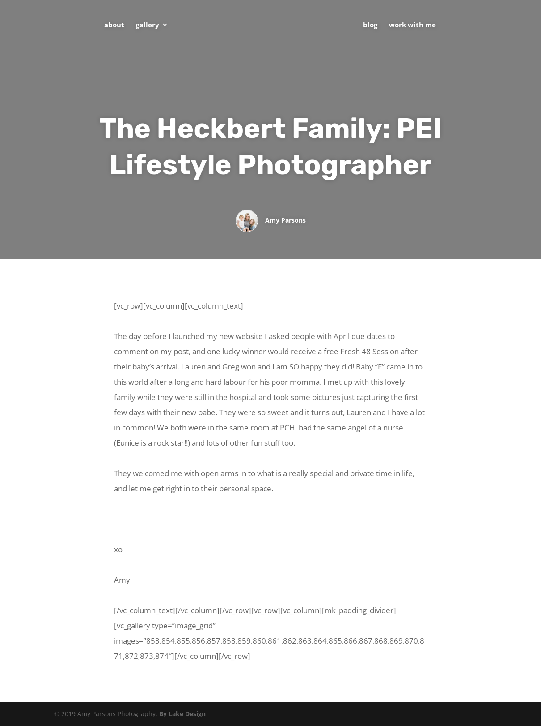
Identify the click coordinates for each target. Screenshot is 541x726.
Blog (370, 25)
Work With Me (412, 25)
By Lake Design (182, 713)
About (114, 25)
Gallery (147, 25)
